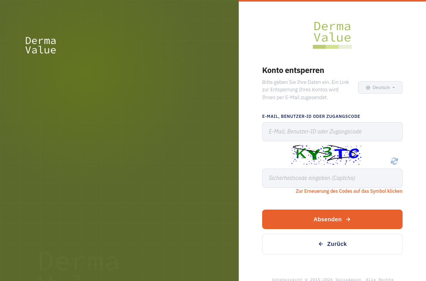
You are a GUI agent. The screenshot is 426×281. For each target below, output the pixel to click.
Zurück (332, 243)
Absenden (332, 219)
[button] (379, 87)
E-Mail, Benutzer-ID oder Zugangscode (311, 116)
